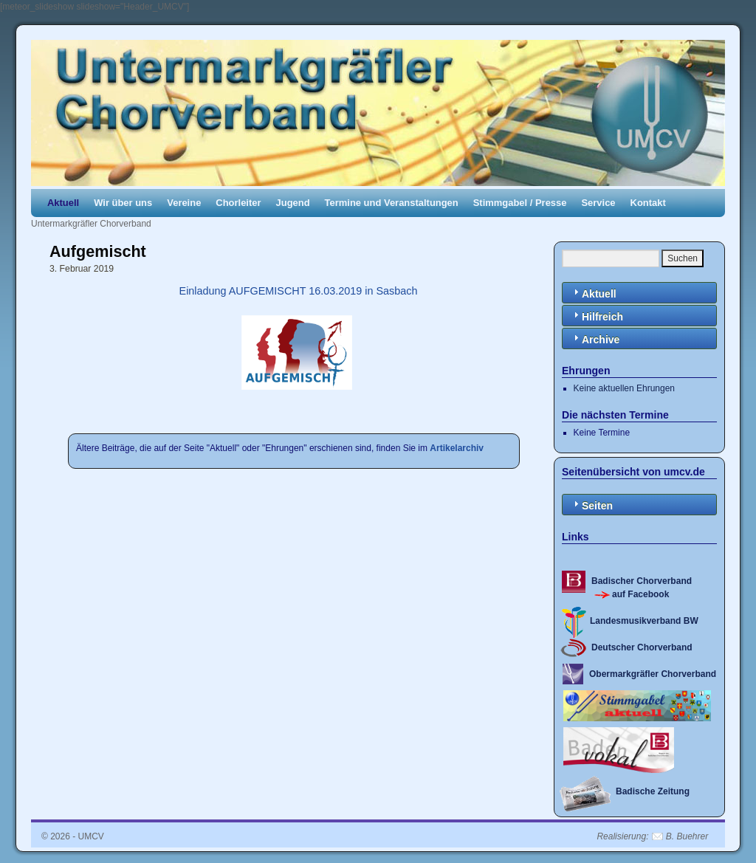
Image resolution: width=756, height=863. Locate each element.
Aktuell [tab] (593, 293)
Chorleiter (238, 202)
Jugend (293, 202)
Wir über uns (123, 202)
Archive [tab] (594, 338)
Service (598, 202)
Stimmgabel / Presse (520, 202)
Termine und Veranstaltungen (391, 202)
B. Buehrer (687, 836)
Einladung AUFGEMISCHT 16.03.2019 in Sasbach (297, 291)
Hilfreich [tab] (596, 316)
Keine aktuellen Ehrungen (624, 388)
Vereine (184, 202)
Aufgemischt (97, 251)
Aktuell (63, 202)
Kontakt (648, 202)
